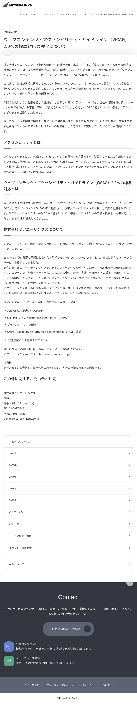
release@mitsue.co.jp (25, 418)
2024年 (13, 476)
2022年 (13, 500)
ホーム (22, 14)
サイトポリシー (86, 685)
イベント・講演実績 (20, 548)
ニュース (31, 14)
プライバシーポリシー (58, 685)
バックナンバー (17, 512)
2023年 (13, 488)
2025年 (13, 465)
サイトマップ (32, 685)
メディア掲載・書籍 (20, 536)
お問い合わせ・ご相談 (66, 629)
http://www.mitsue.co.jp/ (55, 354)
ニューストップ (17, 563)
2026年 (13, 453)
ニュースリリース (46, 14)
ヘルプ (106, 685)
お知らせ (14, 524)
